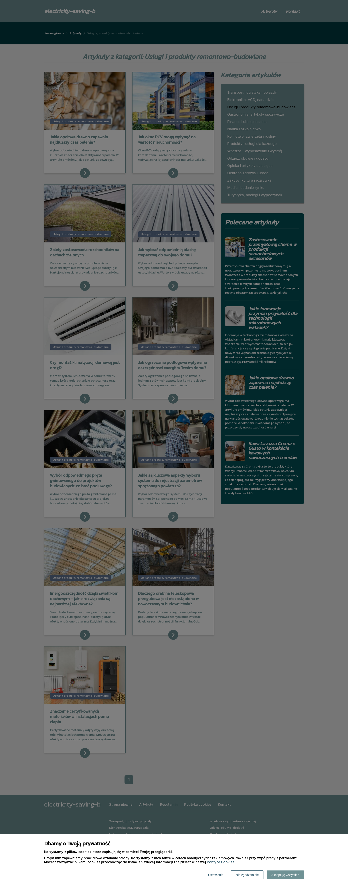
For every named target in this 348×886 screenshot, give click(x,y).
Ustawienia (215, 875)
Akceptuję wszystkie (285, 875)
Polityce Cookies (220, 861)
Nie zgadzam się (247, 875)
